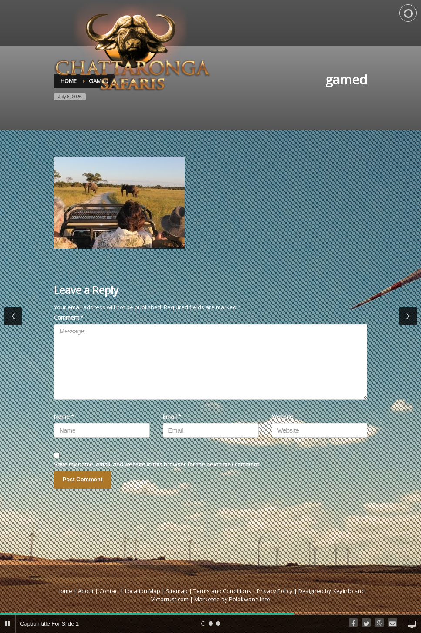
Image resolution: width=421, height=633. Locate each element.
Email (172, 416)
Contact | (112, 591)
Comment (69, 317)
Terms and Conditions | (225, 591)
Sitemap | (179, 591)
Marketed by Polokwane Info (232, 599)
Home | (67, 591)
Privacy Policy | (277, 591)
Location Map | (145, 591)
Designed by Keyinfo (325, 591)
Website (282, 416)
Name (64, 416)
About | (88, 591)
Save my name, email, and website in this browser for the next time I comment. (157, 464)
